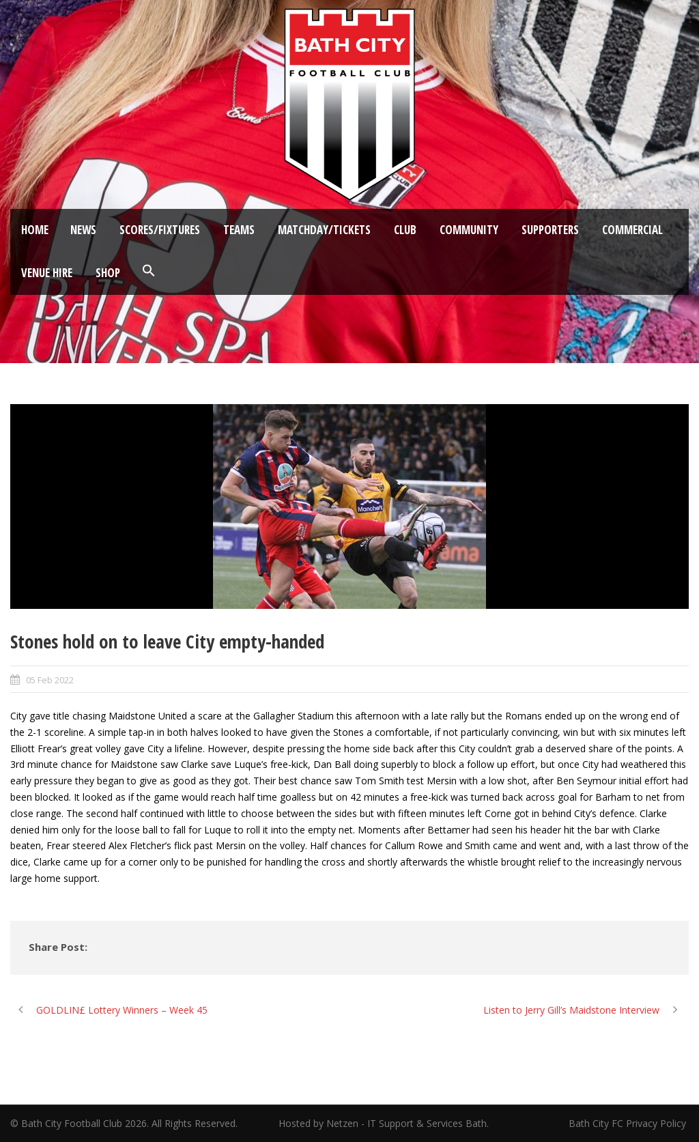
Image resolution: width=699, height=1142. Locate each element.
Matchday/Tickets (324, 230)
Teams (239, 230)
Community (469, 230)
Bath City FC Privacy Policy (629, 1123)
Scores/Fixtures (159, 230)
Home (34, 230)
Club (405, 230)
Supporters (550, 230)
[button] (149, 271)
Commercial (632, 230)
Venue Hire (46, 273)
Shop (108, 273)
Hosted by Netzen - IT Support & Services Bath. (384, 1123)
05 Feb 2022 (50, 680)
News (83, 230)
